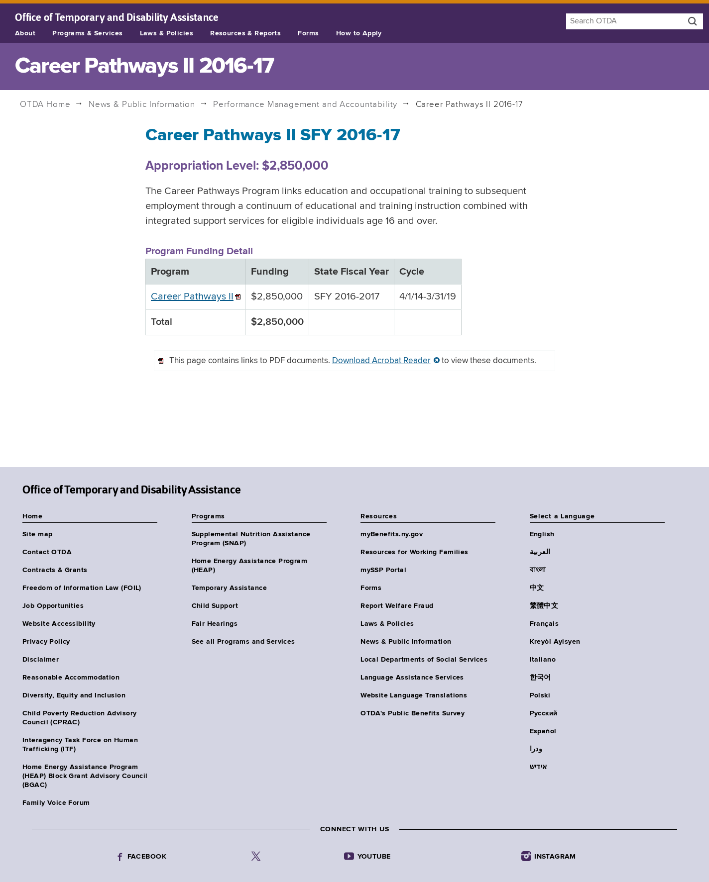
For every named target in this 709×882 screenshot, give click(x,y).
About (25, 33)
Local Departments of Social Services (423, 659)
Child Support (215, 605)
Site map (37, 534)
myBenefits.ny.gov (391, 534)
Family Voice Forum (56, 802)
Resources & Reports (245, 33)
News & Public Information (142, 104)
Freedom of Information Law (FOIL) (81, 588)
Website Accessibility (59, 623)
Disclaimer (40, 659)
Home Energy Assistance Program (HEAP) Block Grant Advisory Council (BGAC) (85, 776)
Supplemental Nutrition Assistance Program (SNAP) (251, 539)
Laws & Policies (166, 33)
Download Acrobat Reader (381, 361)
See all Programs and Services (243, 641)
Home (45, 104)
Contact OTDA (47, 552)
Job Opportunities (53, 605)
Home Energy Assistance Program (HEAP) (250, 566)
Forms (308, 33)
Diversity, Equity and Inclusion (73, 695)
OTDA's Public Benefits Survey (412, 713)
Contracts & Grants (55, 570)
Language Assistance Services (412, 677)
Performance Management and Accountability (305, 104)
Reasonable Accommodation (70, 677)
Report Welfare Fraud (396, 605)
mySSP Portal (383, 570)
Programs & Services (87, 33)
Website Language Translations (413, 695)
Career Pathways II (192, 297)
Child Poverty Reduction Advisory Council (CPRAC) (79, 718)
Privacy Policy (46, 641)
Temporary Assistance (229, 588)
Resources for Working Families (414, 552)
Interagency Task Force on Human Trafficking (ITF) (80, 745)
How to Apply (359, 33)
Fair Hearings (214, 623)
